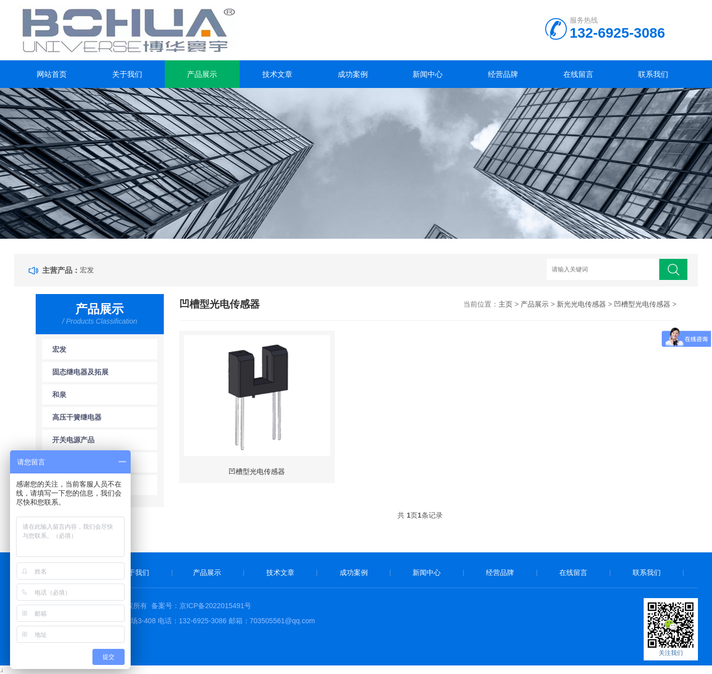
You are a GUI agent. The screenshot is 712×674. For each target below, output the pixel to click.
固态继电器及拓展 (80, 372)
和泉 (59, 395)
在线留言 (578, 74)
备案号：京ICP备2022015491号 (201, 606)
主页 (505, 304)
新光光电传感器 (581, 304)
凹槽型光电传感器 (642, 304)
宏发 (87, 270)
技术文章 (277, 74)
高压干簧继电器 (76, 417)
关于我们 (127, 74)
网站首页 (52, 74)
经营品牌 (503, 74)
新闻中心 (428, 74)
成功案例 (353, 74)
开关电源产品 (73, 440)
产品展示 (202, 74)
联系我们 (653, 74)
